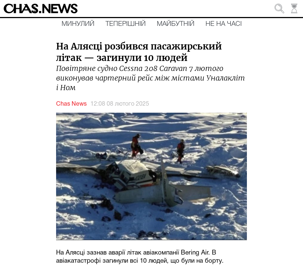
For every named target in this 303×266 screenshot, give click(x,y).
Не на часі (224, 24)
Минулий (78, 24)
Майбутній (175, 24)
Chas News (71, 104)
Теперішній (126, 24)
